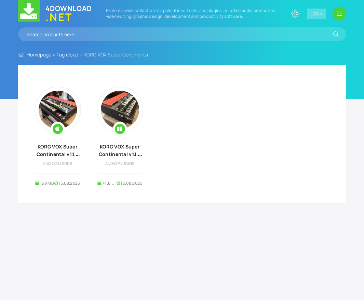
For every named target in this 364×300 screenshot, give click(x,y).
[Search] (336, 34)
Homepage (39, 54)
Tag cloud (67, 54)
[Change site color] (295, 14)
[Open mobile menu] (339, 14)
